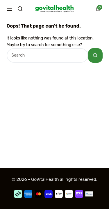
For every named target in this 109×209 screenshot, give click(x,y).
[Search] (20, 8)
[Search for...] (47, 55)
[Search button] (95, 55)
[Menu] (9, 8)
